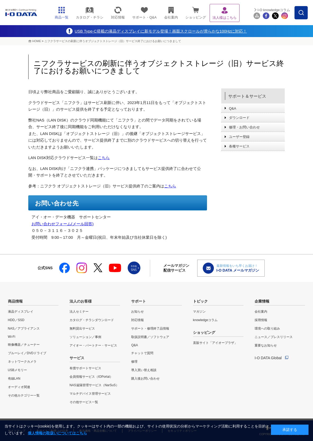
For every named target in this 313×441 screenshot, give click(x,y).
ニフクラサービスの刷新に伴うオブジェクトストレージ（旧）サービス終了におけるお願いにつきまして (112, 41)
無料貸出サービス (82, 328)
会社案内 (261, 311)
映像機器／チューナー (24, 344)
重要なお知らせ (266, 345)
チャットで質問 (142, 353)
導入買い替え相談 (143, 370)
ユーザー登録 (239, 137)
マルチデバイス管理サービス (90, 393)
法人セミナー (79, 311)
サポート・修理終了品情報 (150, 328)
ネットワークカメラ (22, 361)
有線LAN (14, 378)
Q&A (232, 108)
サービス (77, 358)
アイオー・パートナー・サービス (93, 345)
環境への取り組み (267, 328)
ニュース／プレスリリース (274, 337)
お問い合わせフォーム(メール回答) (62, 224)
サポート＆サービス (247, 96)
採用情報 (261, 320)
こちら (104, 157)
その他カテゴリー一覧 (24, 395)
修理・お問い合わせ (244, 127)
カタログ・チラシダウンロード (92, 320)
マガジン (199, 311)
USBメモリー (17, 370)
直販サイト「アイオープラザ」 (215, 343)
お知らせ (137, 311)
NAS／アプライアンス (24, 328)
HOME (36, 41)
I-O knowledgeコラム (273, 10)
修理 (134, 361)
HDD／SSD (16, 320)
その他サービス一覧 (84, 402)
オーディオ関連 (19, 387)
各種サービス (239, 146)
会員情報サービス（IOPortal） (91, 377)
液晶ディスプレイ (20, 311)
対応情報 (137, 320)
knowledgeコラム (205, 320)
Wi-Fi (11, 337)
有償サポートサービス (85, 368)
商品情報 (15, 301)
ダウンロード (239, 118)
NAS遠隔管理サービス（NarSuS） (94, 385)
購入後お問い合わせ (145, 378)
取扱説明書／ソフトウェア (150, 337)
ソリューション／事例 (85, 337)
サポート (138, 301)
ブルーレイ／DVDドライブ (27, 353)
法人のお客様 (81, 301)
